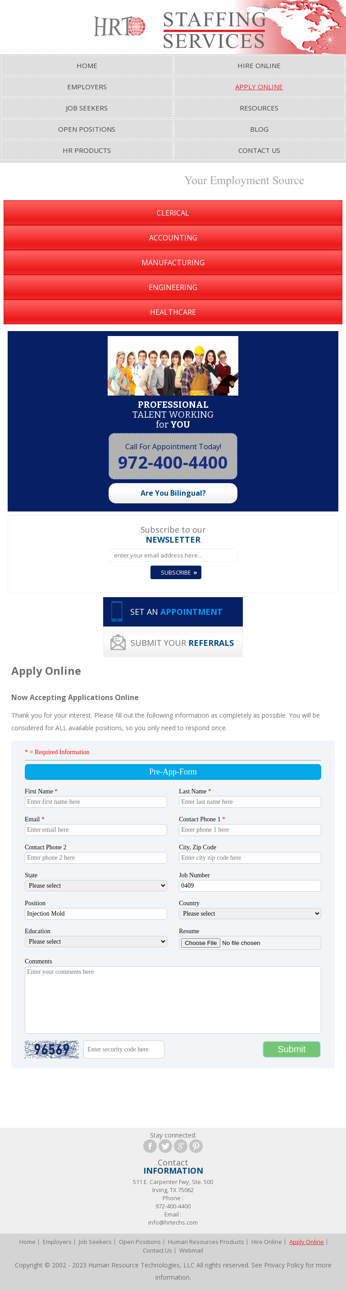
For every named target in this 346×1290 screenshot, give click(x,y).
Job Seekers (87, 107)
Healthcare (173, 312)
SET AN (176, 611)
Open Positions (86, 129)
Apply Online (259, 86)
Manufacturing (173, 262)
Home (87, 65)
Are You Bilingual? (173, 493)
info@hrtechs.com (173, 1222)
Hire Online (259, 65)
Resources (259, 107)
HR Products (87, 150)
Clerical (173, 213)
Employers (87, 86)
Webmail (191, 1250)
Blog (259, 129)
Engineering (173, 287)
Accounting (173, 238)
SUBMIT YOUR (182, 642)
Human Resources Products (206, 1242)
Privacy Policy (284, 1265)
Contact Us (259, 150)
